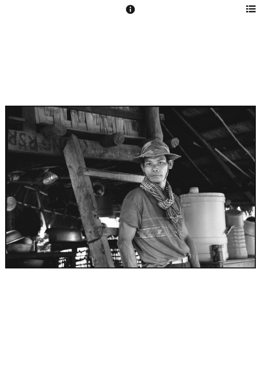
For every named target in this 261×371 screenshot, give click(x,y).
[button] (130, 14)
